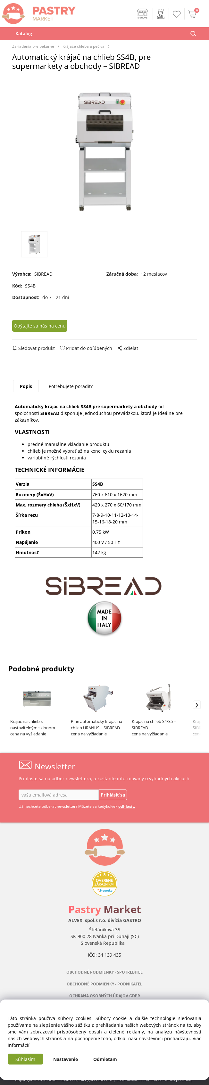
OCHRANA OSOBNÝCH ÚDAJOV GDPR (104, 996)
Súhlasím (25, 1059)
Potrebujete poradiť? (71, 386)
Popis (26, 386)
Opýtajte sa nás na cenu (40, 326)
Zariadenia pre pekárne (33, 46)
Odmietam (105, 1059)
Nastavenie (65, 1059)
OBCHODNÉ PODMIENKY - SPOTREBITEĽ (104, 972)
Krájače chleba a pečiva (83, 46)
